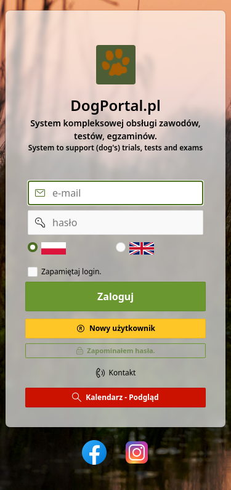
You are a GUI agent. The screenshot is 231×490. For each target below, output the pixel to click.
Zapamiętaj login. (71, 272)
